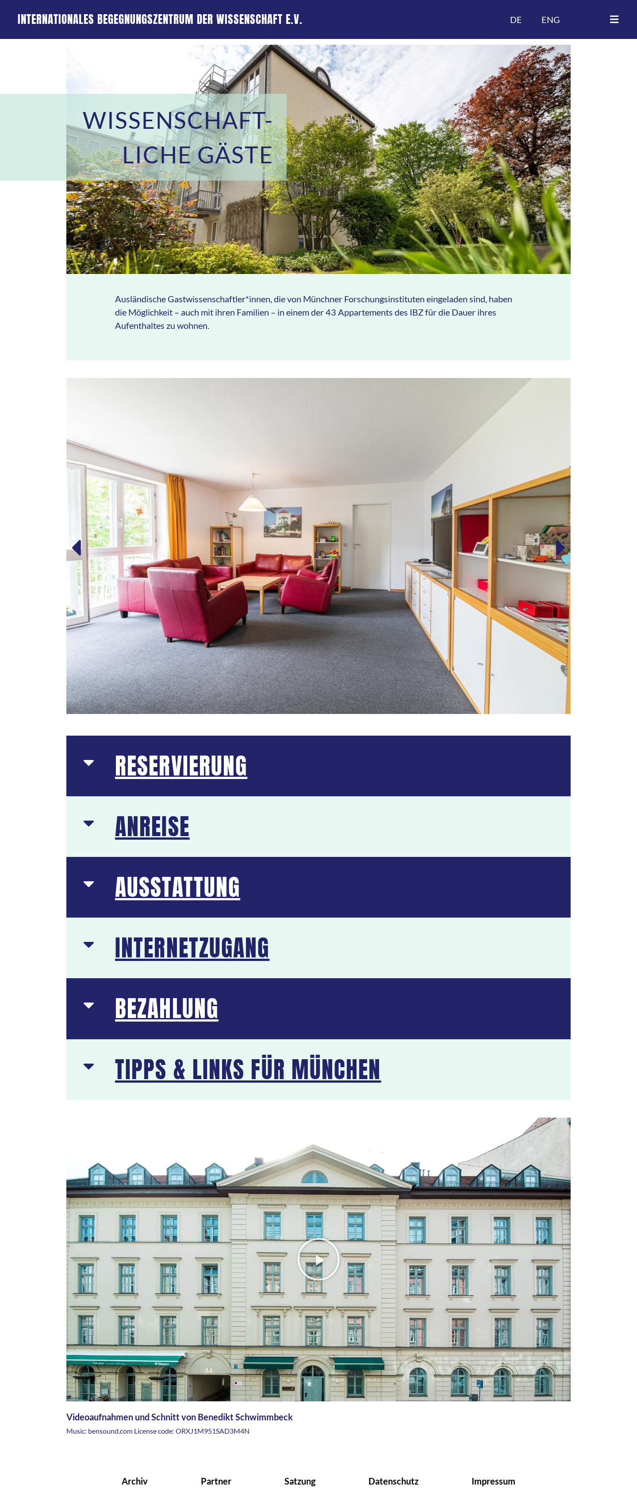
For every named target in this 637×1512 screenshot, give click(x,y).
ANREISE (152, 826)
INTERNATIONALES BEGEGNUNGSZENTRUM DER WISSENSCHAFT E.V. (160, 19)
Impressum (493, 1481)
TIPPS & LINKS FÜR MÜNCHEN (248, 1069)
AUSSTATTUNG (177, 887)
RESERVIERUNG (181, 765)
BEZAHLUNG (167, 1008)
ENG (550, 19)
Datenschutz (393, 1481)
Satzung (299, 1481)
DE (516, 19)
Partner (216, 1481)
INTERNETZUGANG (192, 947)
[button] (614, 19)
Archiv (135, 1481)
